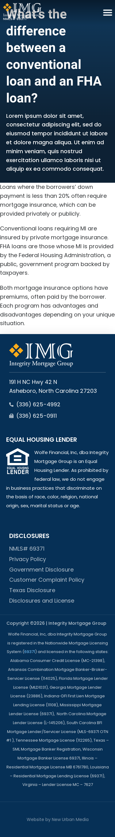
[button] (107, 12)
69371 (29, 652)
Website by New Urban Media (58, 819)
